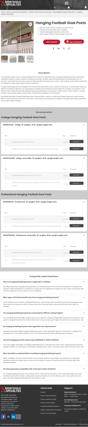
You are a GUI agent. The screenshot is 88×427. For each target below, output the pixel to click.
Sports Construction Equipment (17, 12)
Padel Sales (74, 396)
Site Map (58, 424)
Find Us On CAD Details (48, 413)
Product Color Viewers (48, 403)
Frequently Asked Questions (50, 406)
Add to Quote (51, 42)
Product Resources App (48, 399)
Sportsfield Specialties (13, 424)
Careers (43, 392)
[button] (30, 24)
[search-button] (54, 7)
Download (76, 141)
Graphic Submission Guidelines (51, 410)
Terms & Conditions (70, 424)
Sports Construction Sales (72, 394)
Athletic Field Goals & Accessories (40, 12)
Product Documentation (48, 396)
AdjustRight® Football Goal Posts (64, 12)
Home (3, 12)
